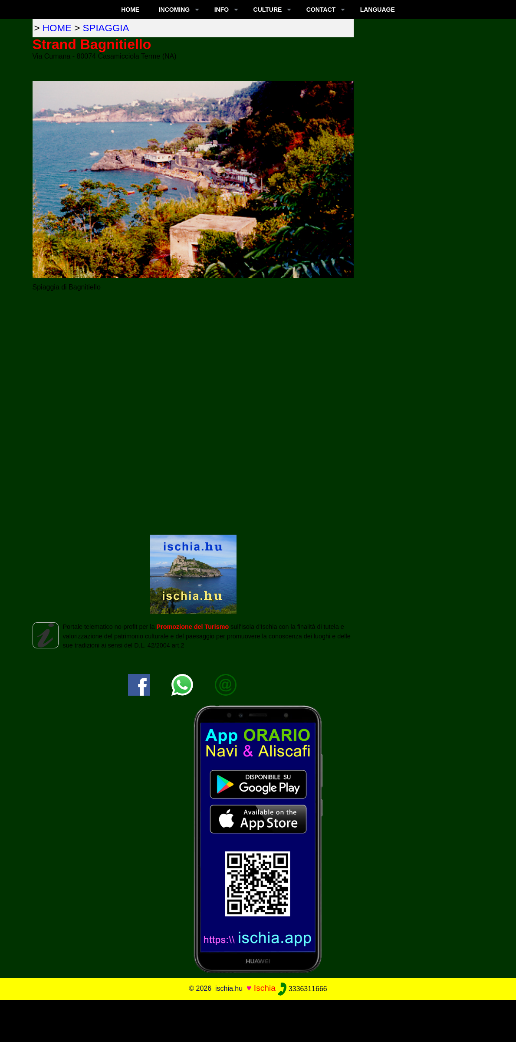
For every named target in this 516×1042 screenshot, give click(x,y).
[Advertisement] (258, 1019)
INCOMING (174, 9)
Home (130, 9)
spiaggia (106, 28)
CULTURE (267, 9)
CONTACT (320, 9)
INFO (221, 9)
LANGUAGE (377, 9)
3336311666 (302, 989)
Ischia (265, 988)
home (57, 28)
